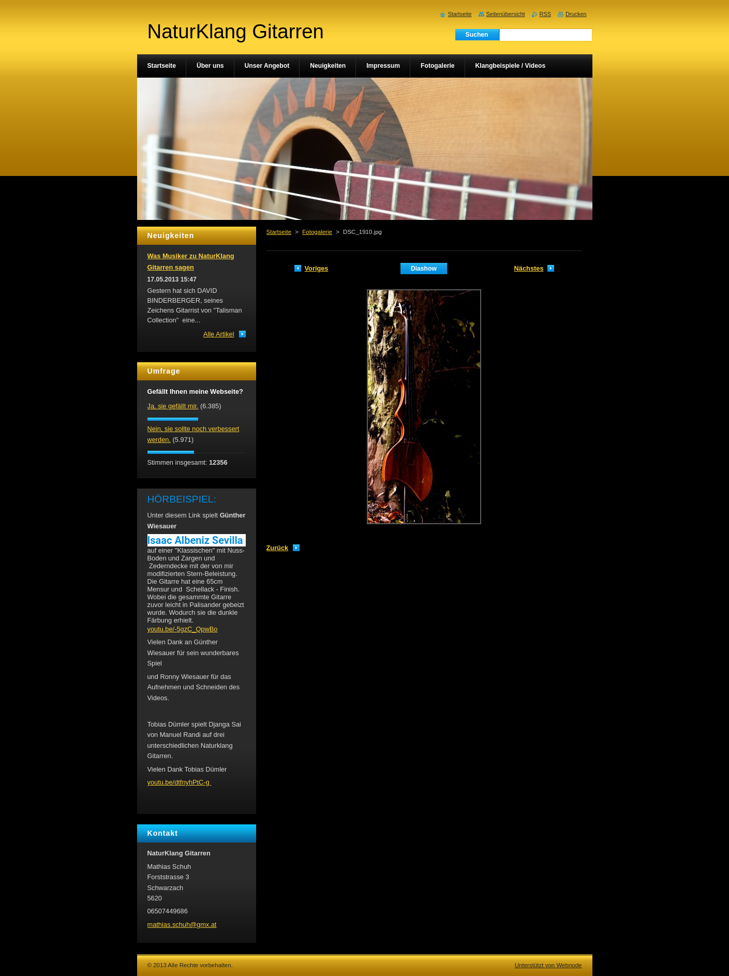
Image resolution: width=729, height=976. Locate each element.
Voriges (317, 268)
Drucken (576, 14)
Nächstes (529, 268)
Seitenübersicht (505, 14)
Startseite (279, 232)
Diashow (424, 268)
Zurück (277, 548)
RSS (545, 14)
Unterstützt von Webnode (548, 965)
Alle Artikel (218, 334)
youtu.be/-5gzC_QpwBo (182, 629)
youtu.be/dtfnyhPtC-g (179, 782)
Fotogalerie (317, 232)
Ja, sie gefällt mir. (173, 406)
